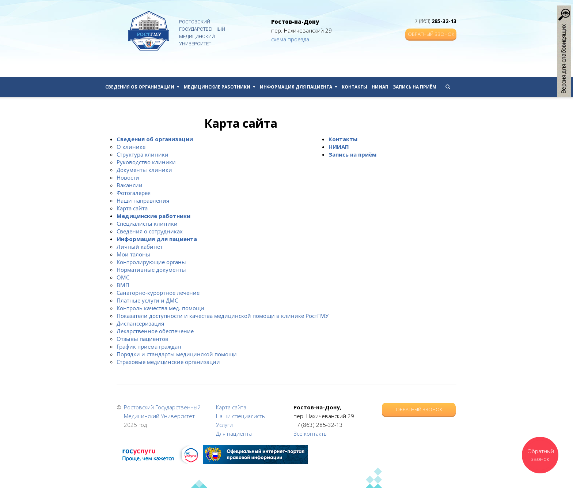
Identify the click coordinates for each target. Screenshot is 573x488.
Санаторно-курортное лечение (158, 292)
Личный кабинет (140, 246)
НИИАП (380, 87)
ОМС (123, 277)
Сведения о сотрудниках (150, 231)
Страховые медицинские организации (168, 361)
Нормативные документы (151, 269)
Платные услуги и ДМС (147, 300)
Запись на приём (414, 87)
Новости (128, 177)
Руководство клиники (146, 162)
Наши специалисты (241, 416)
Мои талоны (133, 254)
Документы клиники (144, 169)
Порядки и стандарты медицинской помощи (177, 354)
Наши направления (143, 200)
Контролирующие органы (151, 262)
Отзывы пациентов (142, 338)
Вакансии (130, 185)
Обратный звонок (431, 34)
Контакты (354, 87)
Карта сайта (132, 208)
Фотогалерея (134, 192)
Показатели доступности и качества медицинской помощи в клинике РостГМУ (223, 315)
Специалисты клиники (147, 223)
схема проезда (290, 39)
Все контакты (310, 433)
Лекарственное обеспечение (155, 331)
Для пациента (234, 433)
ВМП (123, 285)
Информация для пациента (298, 87)
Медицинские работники (219, 87)
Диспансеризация (140, 323)
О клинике (131, 146)
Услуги (224, 424)
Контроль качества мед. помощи (160, 308)
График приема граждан (149, 346)
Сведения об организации (142, 87)
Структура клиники (142, 154)
